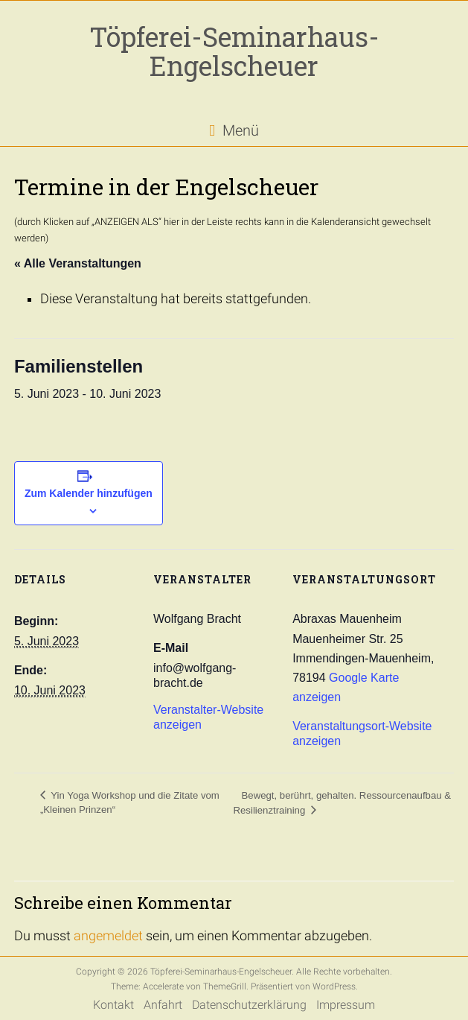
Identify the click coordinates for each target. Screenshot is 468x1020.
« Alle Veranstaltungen (77, 263)
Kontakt (113, 1005)
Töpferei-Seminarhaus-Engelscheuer (234, 51)
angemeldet (108, 935)
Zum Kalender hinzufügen (89, 493)
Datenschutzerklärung (249, 1005)
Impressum (345, 1005)
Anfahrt (163, 1005)
